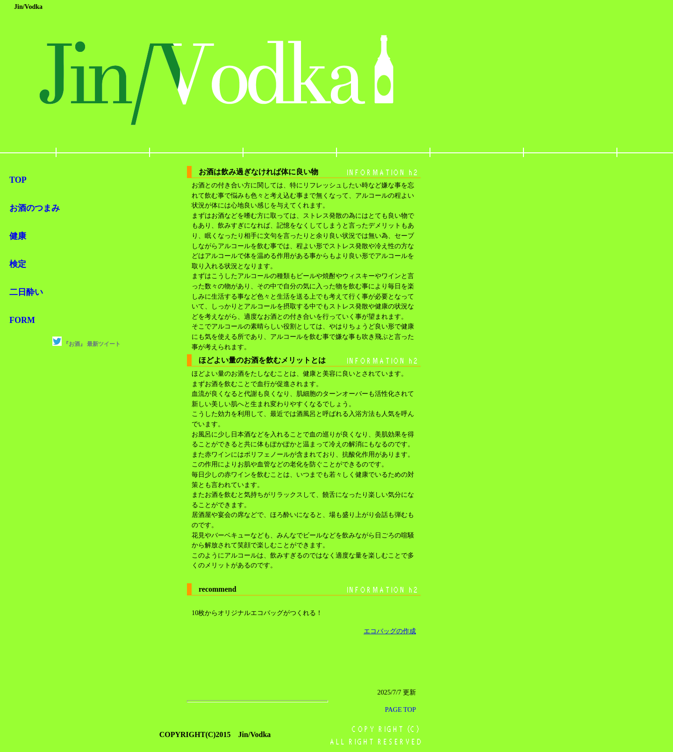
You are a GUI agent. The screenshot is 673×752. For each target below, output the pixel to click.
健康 (17, 236)
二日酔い (26, 292)
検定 (17, 264)
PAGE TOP (400, 709)
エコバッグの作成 (390, 631)
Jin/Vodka (28, 6)
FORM (22, 320)
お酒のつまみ (34, 208)
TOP (18, 180)
